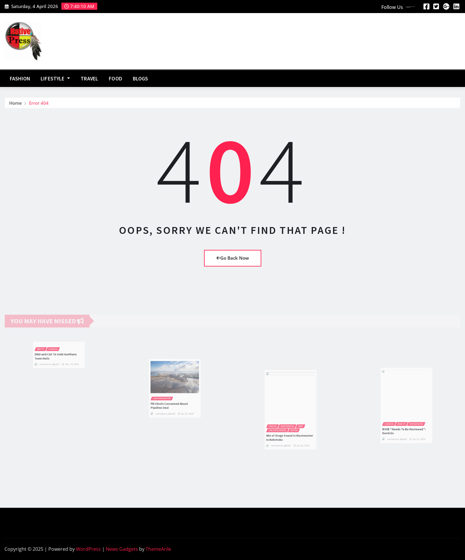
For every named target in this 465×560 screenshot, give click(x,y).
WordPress (88, 549)
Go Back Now (232, 258)
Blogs (140, 78)
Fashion (20, 78)
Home (15, 105)
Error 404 (39, 105)
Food (115, 78)
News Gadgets (122, 549)
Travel (89, 78)
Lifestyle (55, 78)
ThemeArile (158, 549)
